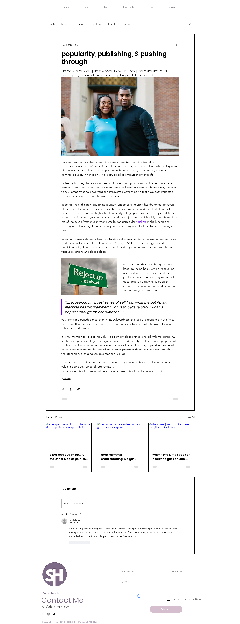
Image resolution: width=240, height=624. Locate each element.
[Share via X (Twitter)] (70, 389)
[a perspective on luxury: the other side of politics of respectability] (69, 436)
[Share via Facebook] (62, 389)
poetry (126, 23)
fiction (64, 23)
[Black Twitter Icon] (54, 614)
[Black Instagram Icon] (48, 614)
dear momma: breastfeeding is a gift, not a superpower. (118, 457)
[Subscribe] (166, 609)
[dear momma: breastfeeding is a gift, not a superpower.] (120, 436)
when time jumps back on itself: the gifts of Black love (171, 457)
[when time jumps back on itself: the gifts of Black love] (171, 436)
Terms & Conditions (87, 621)
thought (111, 23)
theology (96, 23)
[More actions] (177, 45)
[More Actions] (177, 521)
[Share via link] (78, 389)
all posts (50, 23)
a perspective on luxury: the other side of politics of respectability (68, 457)
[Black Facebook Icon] (43, 614)
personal (80, 23)
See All (191, 416)
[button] (190, 24)
